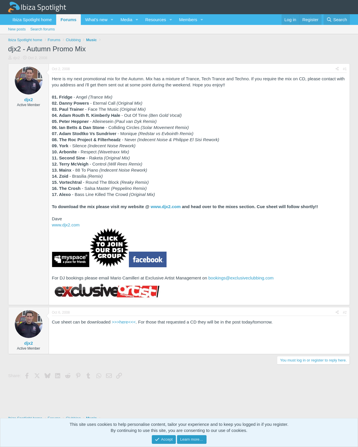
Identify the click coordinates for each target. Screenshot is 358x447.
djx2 (16, 58)
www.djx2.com (166, 206)
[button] (112, 19)
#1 (345, 69)
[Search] (337, 19)
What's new (96, 19)
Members (188, 19)
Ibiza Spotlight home (32, 19)
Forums (68, 19)
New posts (17, 29)
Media (126, 19)
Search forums (42, 29)
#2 (345, 312)
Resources (155, 19)
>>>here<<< (124, 321)
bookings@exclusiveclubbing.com (240, 277)
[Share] (337, 69)
